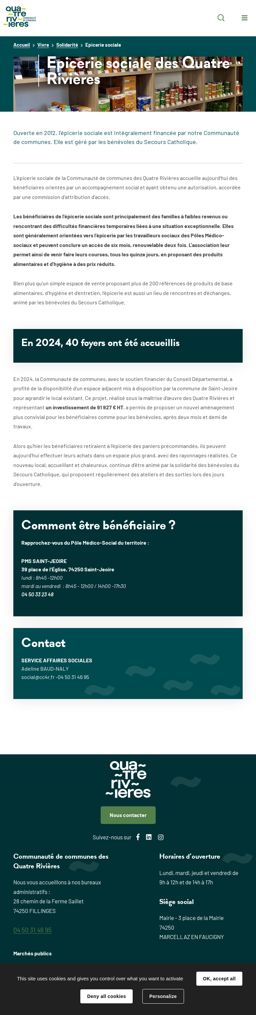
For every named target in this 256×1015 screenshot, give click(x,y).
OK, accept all (219, 978)
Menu (245, 18)
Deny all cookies (106, 996)
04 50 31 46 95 (32, 930)
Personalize (163, 996)
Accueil (21, 45)
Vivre (43, 45)
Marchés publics (32, 953)
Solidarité (67, 45)
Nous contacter (128, 815)
